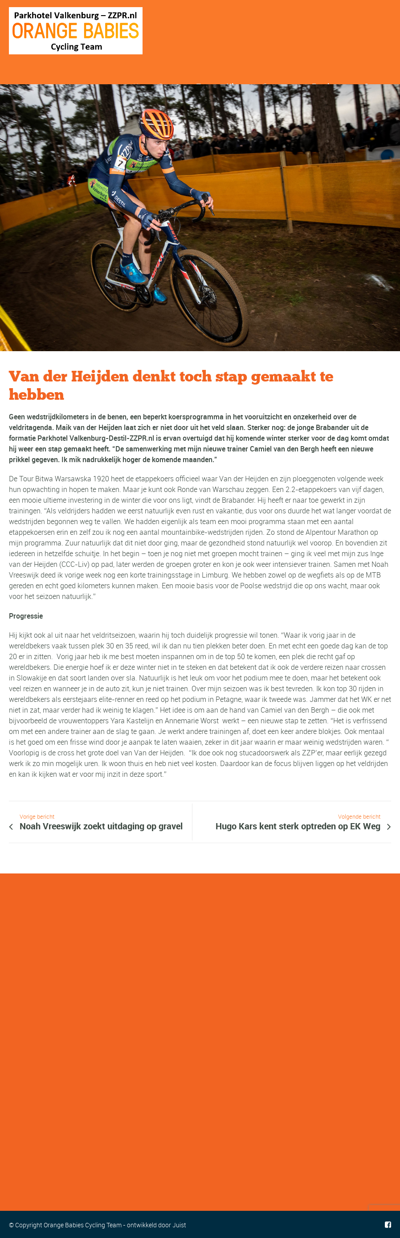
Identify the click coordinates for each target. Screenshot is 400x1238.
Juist (179, 1225)
